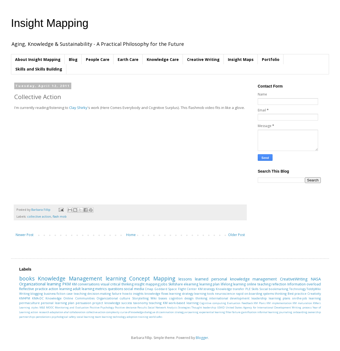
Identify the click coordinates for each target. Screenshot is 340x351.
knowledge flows (156, 293)
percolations (43, 317)
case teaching (76, 293)
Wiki (154, 298)
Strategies (184, 307)
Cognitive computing (213, 303)
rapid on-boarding (249, 293)
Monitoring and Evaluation (72, 307)
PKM (66, 284)
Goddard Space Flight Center (175, 289)
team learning (103, 317)
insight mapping (147, 284)
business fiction (55, 293)
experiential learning (212, 312)
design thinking (195, 298)
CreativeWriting (294, 279)
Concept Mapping (152, 278)
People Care (97, 59)
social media (134, 289)
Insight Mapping (49, 23)
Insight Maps (241, 59)
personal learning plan (57, 303)
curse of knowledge (132, 312)
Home (131, 234)
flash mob (60, 216)
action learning (60, 289)
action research (40, 312)
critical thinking (122, 284)
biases (162, 298)
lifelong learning (233, 284)
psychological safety (64, 317)
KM (74, 284)
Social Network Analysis (162, 307)
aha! (66, 312)
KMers (317, 303)
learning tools (204, 293)
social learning (85, 317)
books (27, 278)
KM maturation (302, 303)
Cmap (149, 289)
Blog (73, 59)
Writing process (301, 307)
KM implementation (279, 303)
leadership (259, 298)
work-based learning (183, 303)
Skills (254, 289)
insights (138, 293)
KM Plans (259, 303)
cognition (176, 298)
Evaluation (233, 303)
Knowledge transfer (230, 289)
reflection (278, 284)
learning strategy (181, 293)
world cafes (155, 317)
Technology (297, 289)
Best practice (297, 293)
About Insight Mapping (38, 59)
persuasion (83, 303)
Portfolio (270, 59)
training (143, 317)
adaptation (56, 312)
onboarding (300, 312)
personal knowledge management (244, 279)
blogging (36, 293)
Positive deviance (125, 307)
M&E (42, 307)
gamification (249, 312)
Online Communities (79, 298)
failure (116, 293)
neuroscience (225, 293)
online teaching (259, 284)
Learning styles (28, 307)
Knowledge (54, 298)
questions (115, 289)
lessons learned (193, 279)
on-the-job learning (306, 298)
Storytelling (140, 298)
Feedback (247, 303)
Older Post (236, 234)
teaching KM (158, 303)
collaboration (78, 312)
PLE (248, 289)
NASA (316, 279)
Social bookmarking (273, 289)
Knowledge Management (70, 278)
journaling (285, 312)
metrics (101, 289)
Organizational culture (114, 298)
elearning (191, 284)
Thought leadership (203, 307)
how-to (127, 293)
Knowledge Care (163, 59)
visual (105, 284)
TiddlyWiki (314, 289)
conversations (89, 284)
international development (229, 298)
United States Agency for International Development (258, 307)
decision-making (99, 293)
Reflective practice (33, 289)
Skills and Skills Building (38, 69)
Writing (24, 293)
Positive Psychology (102, 307)
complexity (113, 312)
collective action (39, 216)
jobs (163, 284)
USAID (221, 307)
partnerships (27, 317)
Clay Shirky (78, 107)
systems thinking (275, 293)
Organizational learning (40, 284)
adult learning (83, 289)
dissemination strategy (170, 312)
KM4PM (24, 298)
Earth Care (128, 59)
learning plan (209, 284)
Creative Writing (203, 59)
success (126, 303)
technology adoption (125, 317)
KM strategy (206, 289)
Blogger (202, 337)
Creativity (314, 293)
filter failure (233, 312)
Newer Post (24, 234)
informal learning (268, 312)
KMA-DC (38, 298)
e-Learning (192, 312)
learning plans (279, 298)
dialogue (149, 312)
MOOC (50, 307)
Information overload (304, 284)
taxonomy (140, 303)
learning (116, 278)
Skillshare (175, 284)
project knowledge (106, 303)
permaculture (29, 303)
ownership (314, 312)
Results (142, 307)
